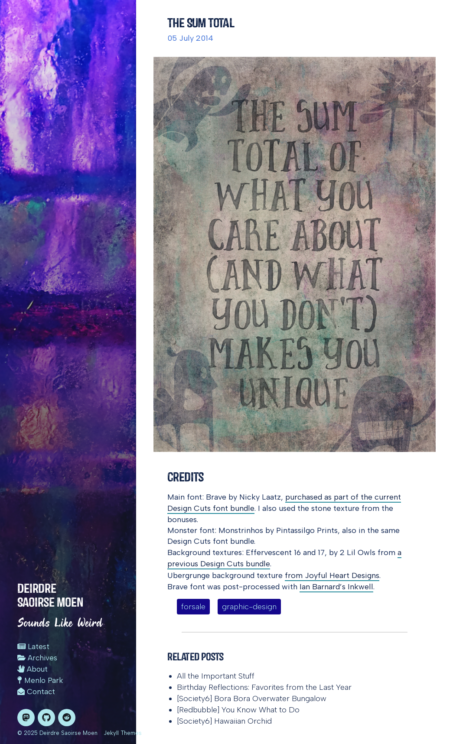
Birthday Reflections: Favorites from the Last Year (264, 687)
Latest (33, 646)
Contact (36, 691)
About (32, 669)
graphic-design (249, 606)
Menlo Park (40, 680)
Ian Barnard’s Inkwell (336, 586)
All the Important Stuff (215, 676)
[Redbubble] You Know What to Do (238, 710)
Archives (37, 657)
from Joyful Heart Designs (332, 575)
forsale (193, 606)
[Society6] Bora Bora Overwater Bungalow (251, 698)
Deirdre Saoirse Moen (50, 595)
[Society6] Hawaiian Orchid (224, 721)
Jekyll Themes (123, 733)
